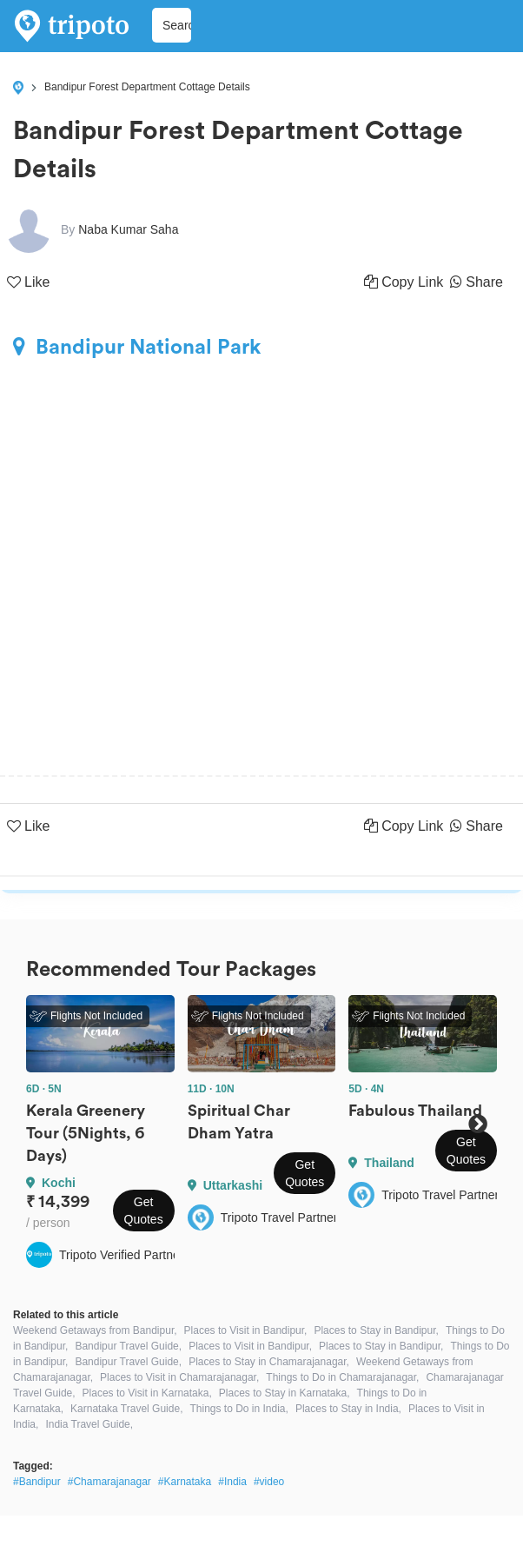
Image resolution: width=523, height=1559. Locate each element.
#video (269, 1482)
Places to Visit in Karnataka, (147, 1393)
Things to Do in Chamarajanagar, (342, 1377)
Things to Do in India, (238, 1409)
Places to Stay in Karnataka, (284, 1393)
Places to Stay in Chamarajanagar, (269, 1362)
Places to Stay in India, (348, 1409)
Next (477, 1124)
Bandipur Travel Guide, (128, 1346)
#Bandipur (37, 1482)
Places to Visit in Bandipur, (246, 1330)
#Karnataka (184, 1482)
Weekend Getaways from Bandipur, (95, 1330)
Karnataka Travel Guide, (126, 1409)
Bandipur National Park (137, 346)
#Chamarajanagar (109, 1482)
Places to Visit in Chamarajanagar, (179, 1377)
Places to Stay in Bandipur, (376, 1330)
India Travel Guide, (89, 1424)
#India (232, 1482)
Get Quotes (143, 1210)
